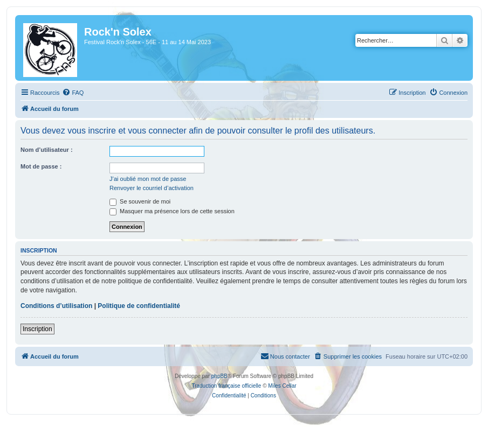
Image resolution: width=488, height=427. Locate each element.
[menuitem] (73, 92)
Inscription (37, 329)
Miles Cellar (282, 386)
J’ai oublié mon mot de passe (147, 179)
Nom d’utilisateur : (46, 149)
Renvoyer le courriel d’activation (151, 188)
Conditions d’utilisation (56, 306)
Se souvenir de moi (139, 201)
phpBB (219, 376)
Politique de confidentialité (139, 306)
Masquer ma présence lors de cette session (172, 211)
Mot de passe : (40, 166)
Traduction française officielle (226, 386)
